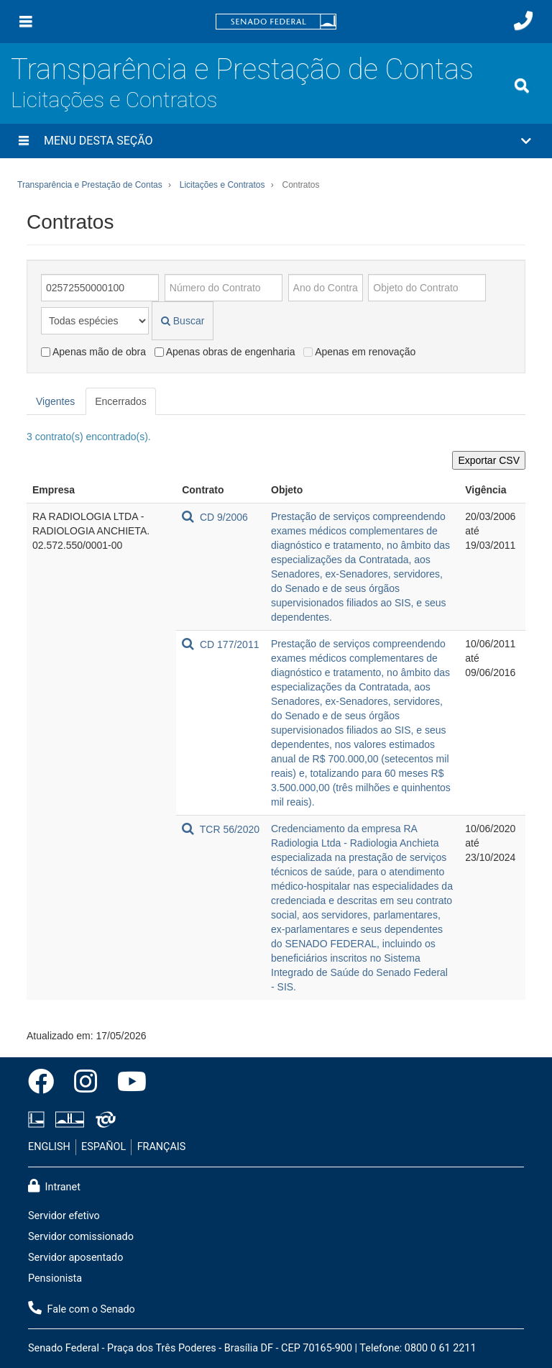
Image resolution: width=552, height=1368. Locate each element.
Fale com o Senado (81, 1308)
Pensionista (55, 1278)
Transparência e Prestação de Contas (242, 69)
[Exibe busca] (521, 85)
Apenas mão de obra (93, 351)
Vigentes (55, 401)
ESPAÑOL (103, 1147)
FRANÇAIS (161, 1147)
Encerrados (121, 401)
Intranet (54, 1186)
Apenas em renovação (359, 351)
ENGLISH (49, 1147)
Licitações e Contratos (114, 99)
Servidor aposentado (75, 1257)
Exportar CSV (489, 460)
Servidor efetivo (64, 1216)
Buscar (182, 321)
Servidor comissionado (81, 1237)
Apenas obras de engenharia (225, 351)
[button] (276, 141)
